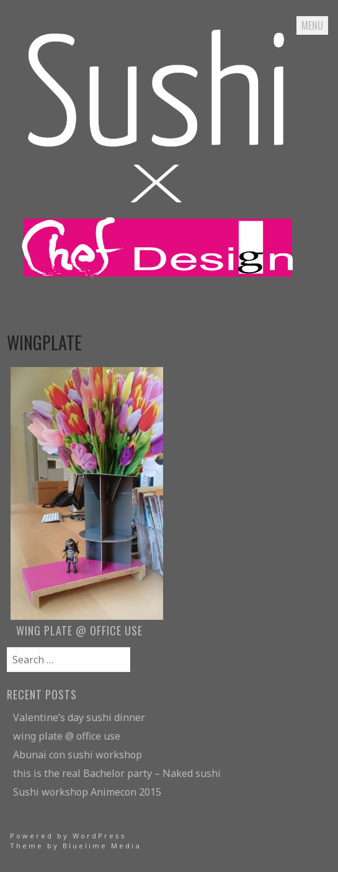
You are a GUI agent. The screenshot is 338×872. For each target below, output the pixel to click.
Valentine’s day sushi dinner (79, 717)
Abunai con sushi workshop (77, 754)
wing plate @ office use (66, 736)
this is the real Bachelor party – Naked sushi (117, 773)
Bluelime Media (102, 845)
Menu (312, 25)
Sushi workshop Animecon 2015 (87, 792)
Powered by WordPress (68, 835)
